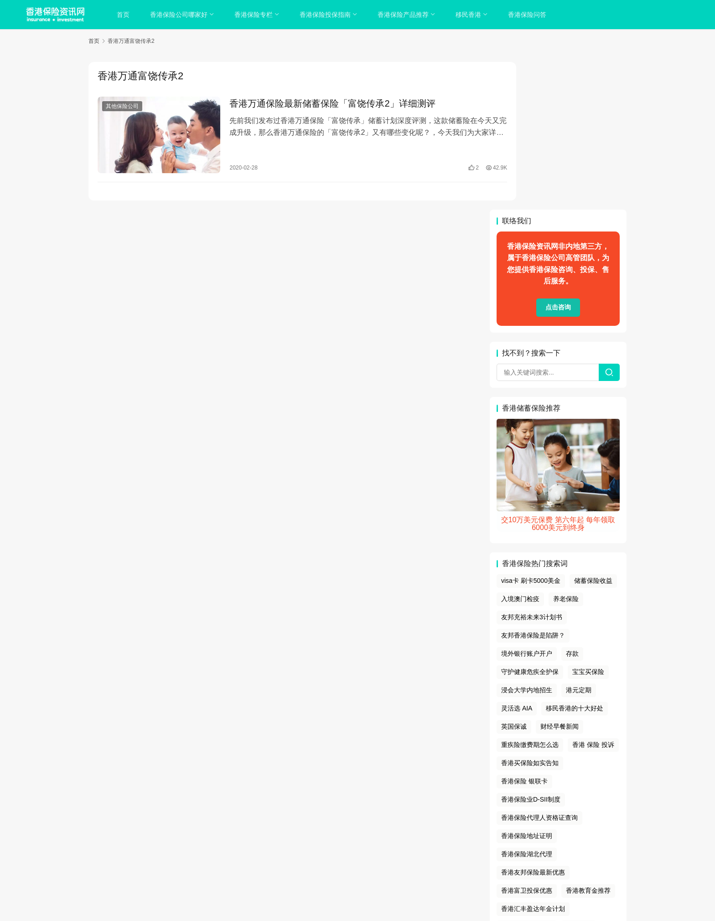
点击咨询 (558, 160)
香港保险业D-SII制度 (530, 651)
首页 (125, 14)
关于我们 (291, 838)
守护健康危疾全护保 (530, 524)
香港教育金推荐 (588, 742)
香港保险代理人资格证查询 (539, 670)
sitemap (364, 850)
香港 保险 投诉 (593, 597)
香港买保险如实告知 (530, 615)
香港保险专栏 (255, 14)
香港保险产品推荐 (404, 14)
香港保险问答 (529, 14)
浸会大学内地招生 (526, 542)
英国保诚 (514, 578)
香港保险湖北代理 (526, 706)
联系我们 (423, 838)
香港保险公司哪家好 (180, 14)
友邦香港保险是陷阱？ (533, 487)
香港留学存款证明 (526, 779)
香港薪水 (578, 779)
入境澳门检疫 (520, 451)
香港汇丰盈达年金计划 (533, 761)
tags (345, 850)
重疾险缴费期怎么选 (530, 597)
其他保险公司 (122, 106)
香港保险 (395, 861)
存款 (572, 505)
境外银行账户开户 (526, 505)
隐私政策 (322, 838)
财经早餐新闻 (559, 578)
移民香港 (470, 14)
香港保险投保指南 (326, 14)
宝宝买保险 (588, 524)
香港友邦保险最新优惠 (533, 724)
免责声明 (393, 838)
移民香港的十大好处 (574, 560)
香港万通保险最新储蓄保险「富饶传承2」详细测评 (322, 104)
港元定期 (578, 542)
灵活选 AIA (516, 560)
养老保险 (566, 451)
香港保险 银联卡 (524, 633)
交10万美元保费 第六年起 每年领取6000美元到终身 (558, 376)
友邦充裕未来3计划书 (531, 469)
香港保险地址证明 (526, 688)
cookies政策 (357, 838)
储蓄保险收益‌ (593, 433)
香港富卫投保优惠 (526, 742)
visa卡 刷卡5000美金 (530, 433)
